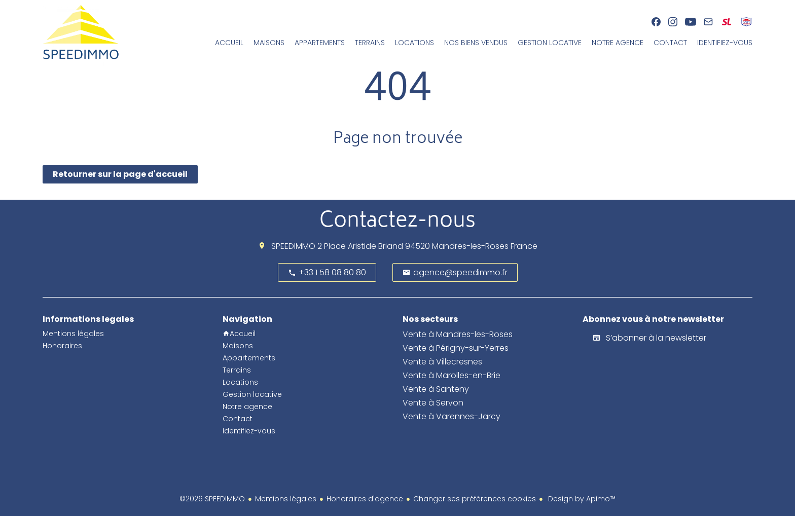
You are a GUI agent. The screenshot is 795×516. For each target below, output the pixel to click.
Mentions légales (285, 499)
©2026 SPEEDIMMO (212, 499)
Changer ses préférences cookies (474, 499)
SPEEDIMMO (293, 246)
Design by (581, 499)
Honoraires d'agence (365, 499)
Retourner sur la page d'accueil (120, 174)
